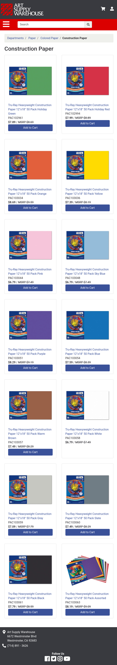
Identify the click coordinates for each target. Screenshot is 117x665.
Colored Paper (49, 38)
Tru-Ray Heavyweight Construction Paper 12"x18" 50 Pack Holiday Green (29, 109)
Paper (32, 38)
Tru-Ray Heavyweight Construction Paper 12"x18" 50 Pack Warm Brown (29, 434)
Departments (15, 38)
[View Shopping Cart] (103, 9)
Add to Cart (30, 127)
